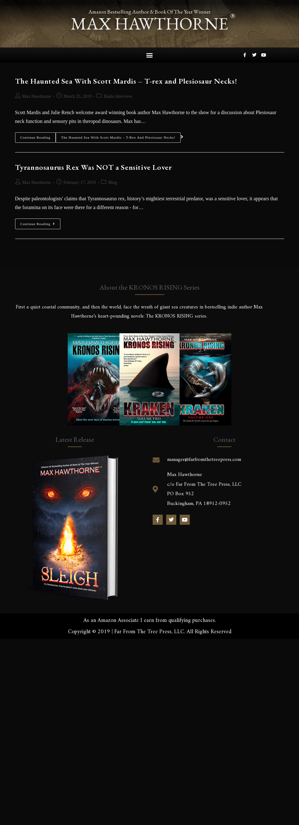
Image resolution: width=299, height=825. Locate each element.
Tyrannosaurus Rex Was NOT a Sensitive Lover (93, 167)
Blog (112, 182)
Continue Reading (35, 135)
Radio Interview (118, 96)
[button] (149, 55)
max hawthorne (149, 23)
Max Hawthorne (36, 96)
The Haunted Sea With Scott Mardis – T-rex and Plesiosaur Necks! (126, 81)
